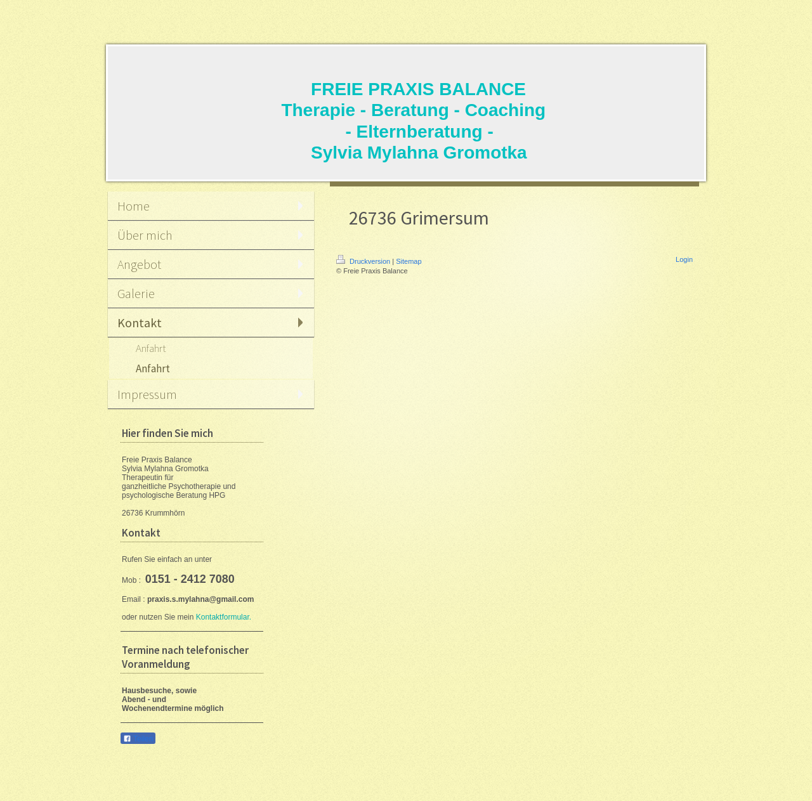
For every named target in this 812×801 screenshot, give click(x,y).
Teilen (138, 738)
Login (684, 259)
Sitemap (408, 261)
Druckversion (364, 261)
